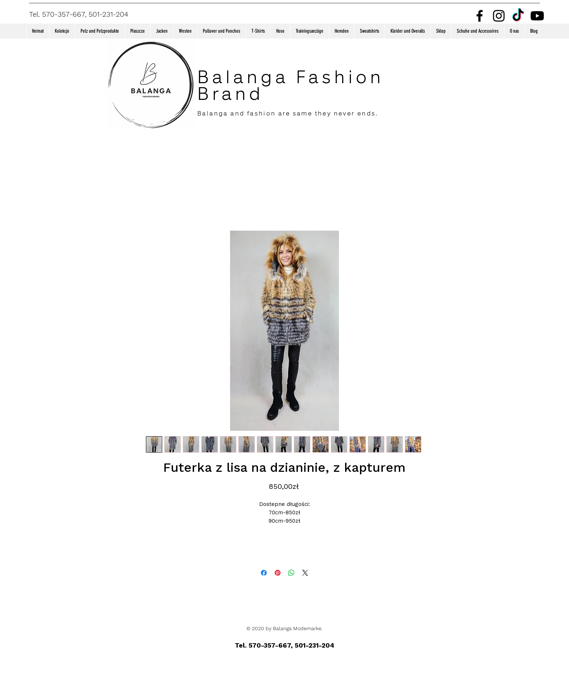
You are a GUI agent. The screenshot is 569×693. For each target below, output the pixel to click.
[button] (62, 31)
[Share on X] (305, 572)
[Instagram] (499, 16)
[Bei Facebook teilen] (263, 572)
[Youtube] (537, 16)
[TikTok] (518, 16)
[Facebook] (479, 16)
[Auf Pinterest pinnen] (277, 572)
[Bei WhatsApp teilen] (291, 572)
